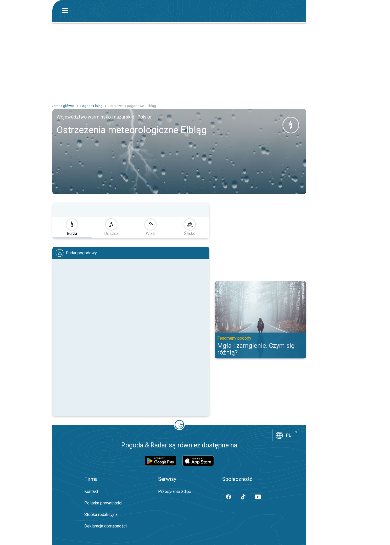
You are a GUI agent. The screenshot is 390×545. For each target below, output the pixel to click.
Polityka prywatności (103, 503)
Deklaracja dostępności (105, 526)
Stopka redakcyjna (101, 514)
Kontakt (91, 491)
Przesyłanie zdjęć (174, 491)
